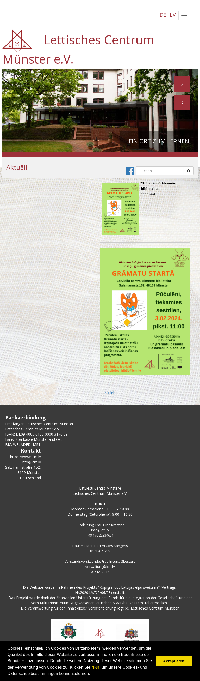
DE (163, 14)
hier (95, 667)
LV (173, 14)
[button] (182, 102)
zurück (110, 393)
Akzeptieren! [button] (174, 661)
